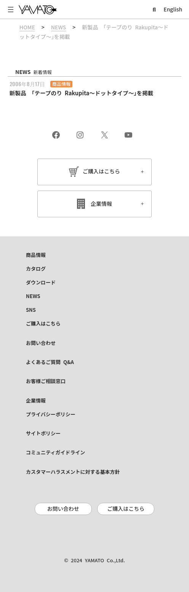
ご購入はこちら (101, 171)
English (172, 9)
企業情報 (101, 204)
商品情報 (61, 84)
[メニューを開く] (10, 9)
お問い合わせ (63, 509)
